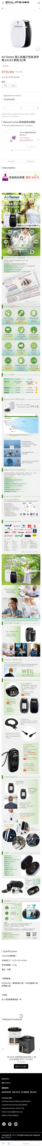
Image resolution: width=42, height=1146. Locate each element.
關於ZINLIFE (6, 1083)
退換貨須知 (16, 1092)
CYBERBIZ (7, 1137)
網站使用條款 (6, 1092)
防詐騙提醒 (25, 1092)
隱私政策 (33, 1092)
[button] (39, 140)
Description (11, 161)
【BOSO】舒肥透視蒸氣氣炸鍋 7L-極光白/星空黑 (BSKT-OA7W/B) (21, 1058)
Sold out (26, 1143)
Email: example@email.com (12, 1112)
